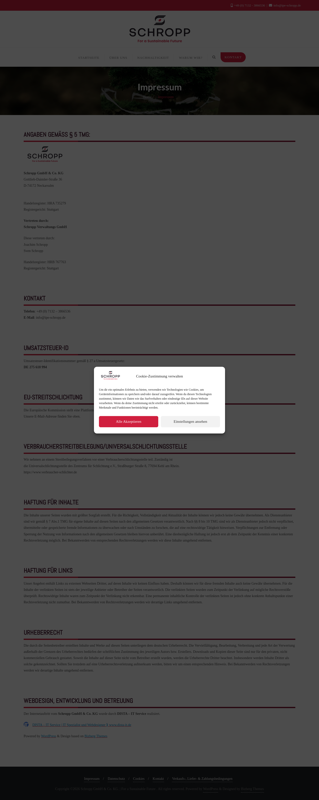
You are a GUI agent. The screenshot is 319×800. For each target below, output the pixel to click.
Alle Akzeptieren (128, 436)
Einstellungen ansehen (190, 436)
